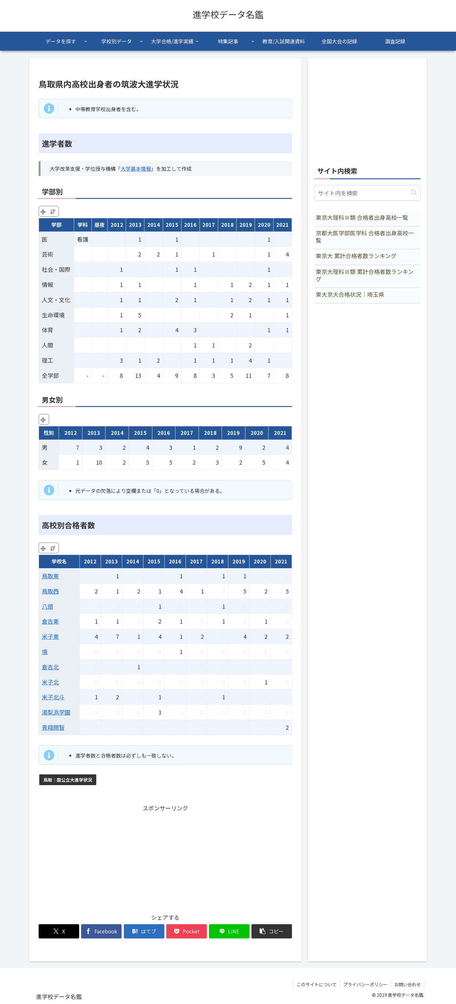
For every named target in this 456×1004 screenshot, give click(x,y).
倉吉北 (50, 667)
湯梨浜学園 (56, 712)
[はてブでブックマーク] (144, 931)
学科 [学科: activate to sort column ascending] (83, 224)
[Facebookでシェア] (101, 931)
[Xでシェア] (59, 931)
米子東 (50, 636)
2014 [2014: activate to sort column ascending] (153, 224)
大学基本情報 (136, 168)
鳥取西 (50, 591)
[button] (271, 931)
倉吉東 (50, 621)
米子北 (50, 682)
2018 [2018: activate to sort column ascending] (227, 224)
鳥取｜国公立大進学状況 (67, 780)
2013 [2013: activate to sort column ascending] (135, 224)
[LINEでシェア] (229, 931)
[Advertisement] (165, 857)
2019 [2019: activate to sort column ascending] (245, 224)
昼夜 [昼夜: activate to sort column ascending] (99, 224)
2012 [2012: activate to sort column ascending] (117, 224)
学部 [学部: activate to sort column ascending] (56, 224)
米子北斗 (53, 697)
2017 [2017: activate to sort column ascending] (208, 224)
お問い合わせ (407, 984)
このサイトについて (317, 984)
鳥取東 (50, 576)
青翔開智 (53, 727)
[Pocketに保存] (186, 931)
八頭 (47, 606)
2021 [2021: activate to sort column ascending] (282, 224)
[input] (367, 193)
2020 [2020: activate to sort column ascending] (264, 224)
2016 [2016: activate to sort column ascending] (190, 224)
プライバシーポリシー (365, 984)
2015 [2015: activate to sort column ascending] (172, 224)
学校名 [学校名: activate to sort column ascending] (59, 561)
